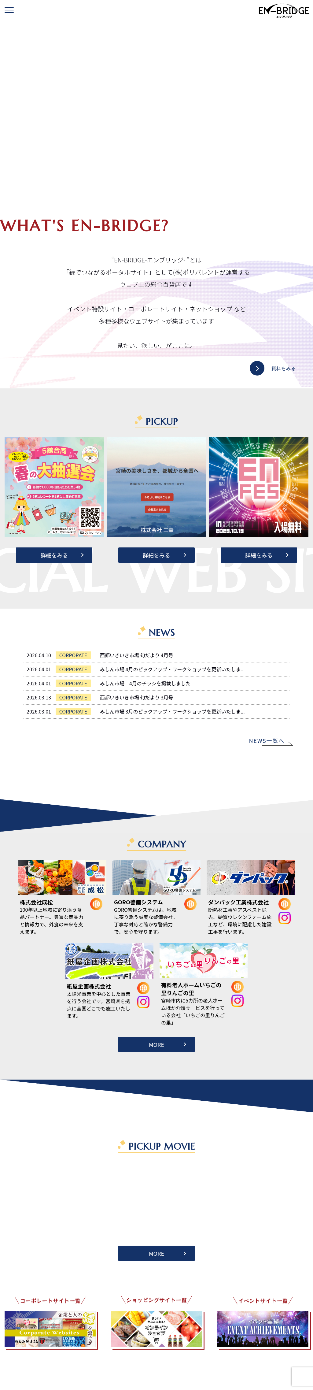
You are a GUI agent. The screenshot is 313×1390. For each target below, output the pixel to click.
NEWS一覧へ (267, 740)
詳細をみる (54, 555)
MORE (156, 1044)
